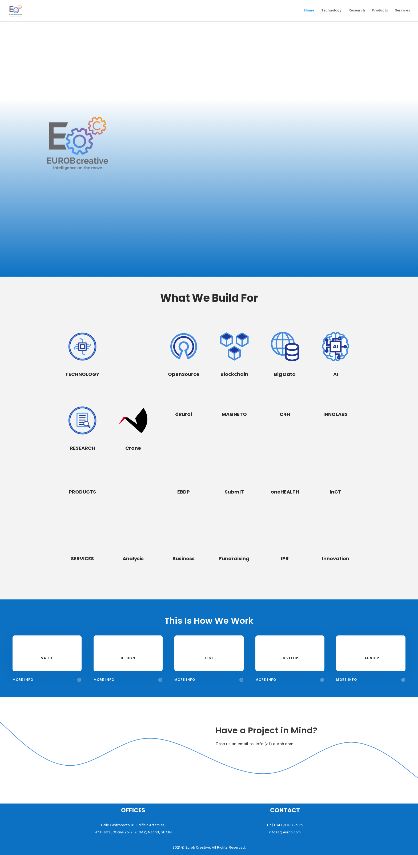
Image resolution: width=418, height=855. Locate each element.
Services (402, 11)
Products (380, 11)
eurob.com (283, 744)
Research (356, 11)
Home (309, 11)
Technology (331, 11)
